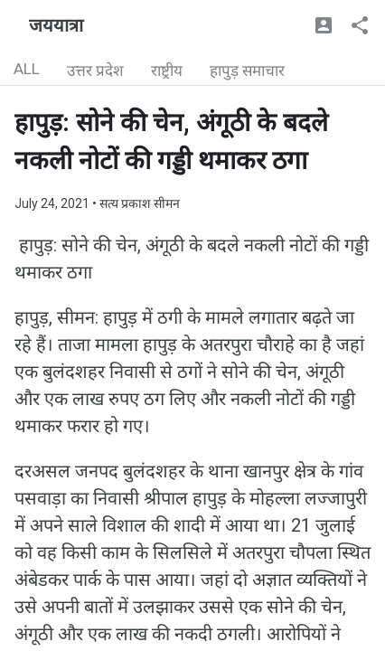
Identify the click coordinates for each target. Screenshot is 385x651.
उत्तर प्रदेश (95, 70)
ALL (27, 69)
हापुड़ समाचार (247, 70)
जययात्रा (56, 25)
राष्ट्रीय (167, 70)
